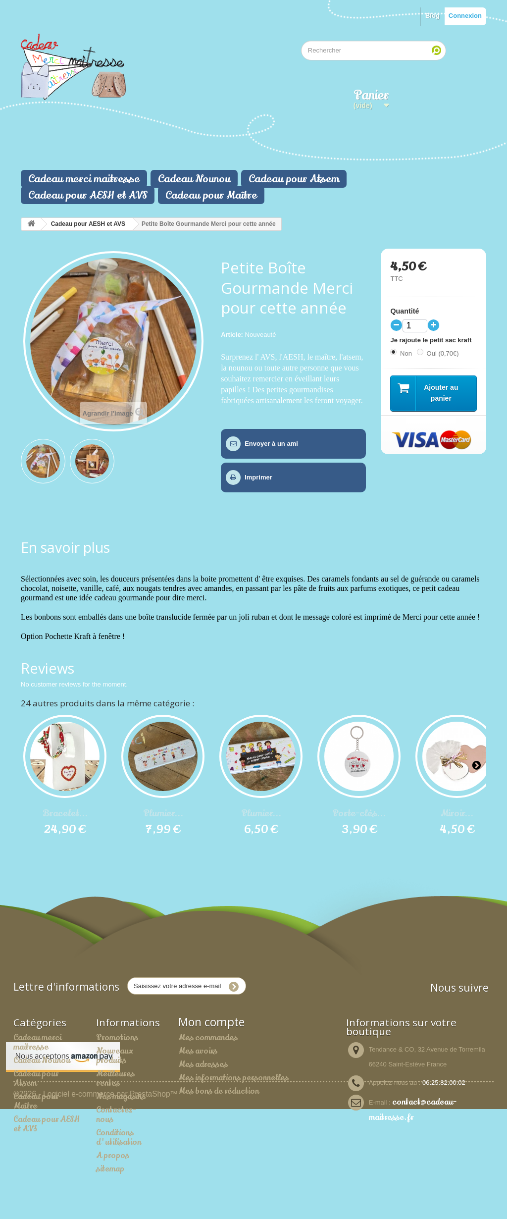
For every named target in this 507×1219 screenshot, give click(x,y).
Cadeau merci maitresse (84, 179)
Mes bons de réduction (218, 1090)
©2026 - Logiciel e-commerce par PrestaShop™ (95, 1204)
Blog (432, 15)
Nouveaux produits (114, 1055)
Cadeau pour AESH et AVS (87, 195)
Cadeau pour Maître (211, 195)
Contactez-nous (116, 1114)
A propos (112, 1155)
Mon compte (211, 1021)
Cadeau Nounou (194, 179)
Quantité (404, 311)
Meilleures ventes (115, 1078)
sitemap (110, 1168)
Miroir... (457, 813)
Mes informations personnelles (233, 1077)
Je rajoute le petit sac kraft (431, 340)
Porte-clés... (359, 813)
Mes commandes (208, 1037)
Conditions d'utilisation (118, 1137)
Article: (232, 334)
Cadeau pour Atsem (294, 179)
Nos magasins (121, 1096)
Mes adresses (203, 1064)
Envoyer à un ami (271, 443)
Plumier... (163, 813)
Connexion (465, 15)
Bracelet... (65, 813)
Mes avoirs (197, 1050)
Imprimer (258, 477)
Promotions (117, 1037)
